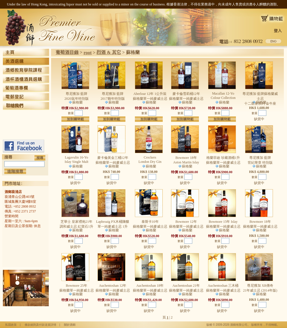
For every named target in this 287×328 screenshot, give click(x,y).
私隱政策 (11, 324)
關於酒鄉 (69, 324)
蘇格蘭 (133, 52)
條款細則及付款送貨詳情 (40, 324)
